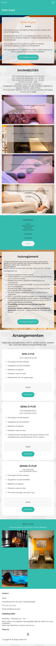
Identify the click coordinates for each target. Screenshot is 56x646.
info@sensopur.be (13, 609)
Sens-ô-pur (8, 10)
